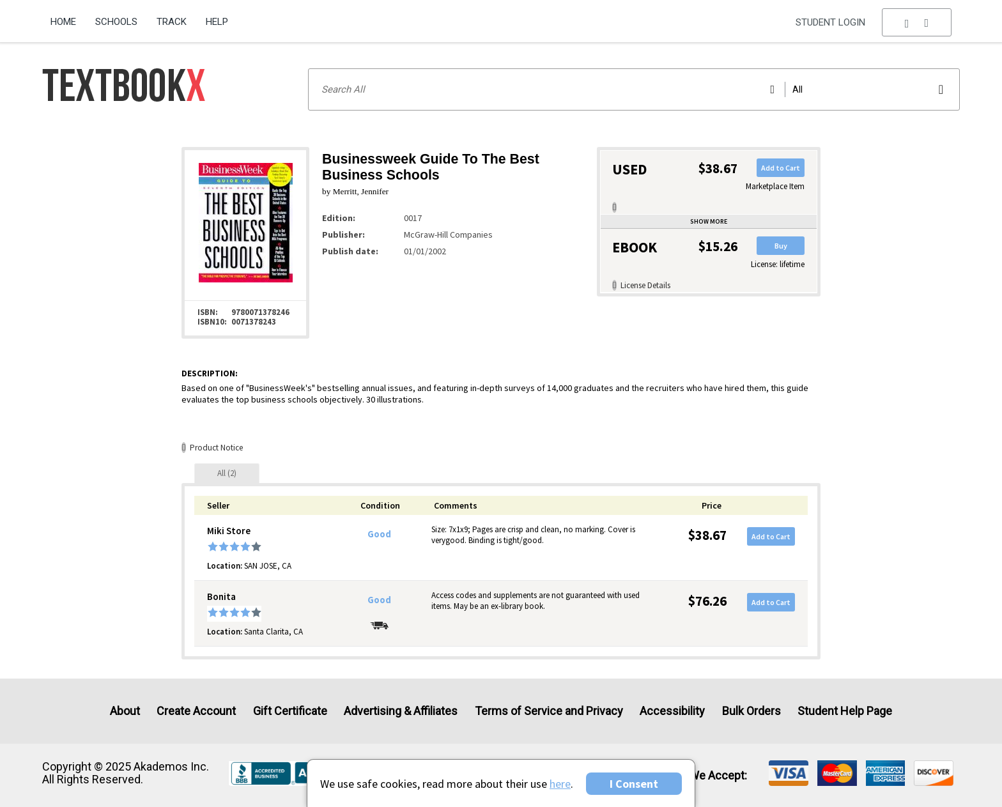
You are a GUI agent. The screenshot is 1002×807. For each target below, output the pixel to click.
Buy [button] (781, 245)
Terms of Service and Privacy (549, 711)
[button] (917, 22)
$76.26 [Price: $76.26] (707, 601)
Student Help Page (845, 711)
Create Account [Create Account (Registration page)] (196, 711)
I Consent (634, 783)
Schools (116, 21)
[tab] (226, 473)
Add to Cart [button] (780, 168)
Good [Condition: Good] (379, 534)
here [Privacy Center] (560, 783)
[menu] (917, 22)
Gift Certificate (290, 711)
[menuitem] (68, 17)
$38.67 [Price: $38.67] (707, 535)
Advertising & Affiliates (401, 711)
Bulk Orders (751, 711)
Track (172, 21)
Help (217, 21)
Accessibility (672, 711)
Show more (708, 221)
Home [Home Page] (63, 21)
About (125, 711)
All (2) (226, 473)
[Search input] (634, 89)
